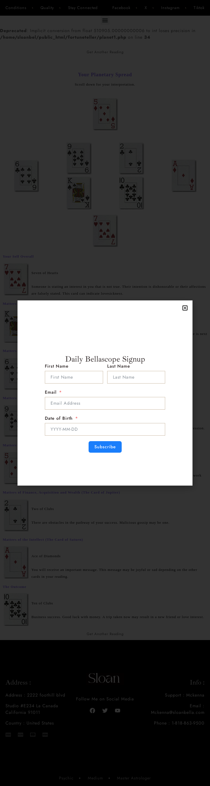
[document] (105, 393)
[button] (185, 308)
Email (51, 392)
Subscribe (105, 447)
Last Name (118, 366)
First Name (57, 366)
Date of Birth (59, 418)
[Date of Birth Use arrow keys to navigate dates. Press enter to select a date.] (105, 429)
